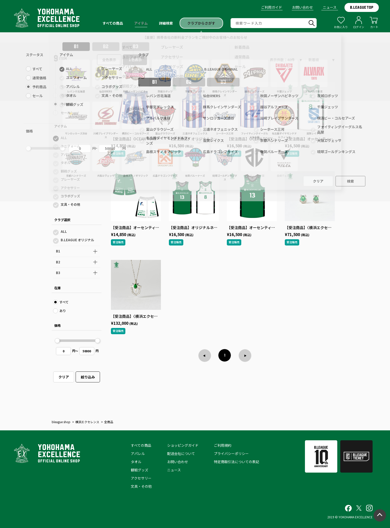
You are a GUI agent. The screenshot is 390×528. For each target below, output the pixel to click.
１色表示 (135, 59)
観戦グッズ (69, 171)
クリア (63, 376)
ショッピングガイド (182, 445)
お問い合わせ (302, 7)
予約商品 (67, 104)
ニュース (330, 7)
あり (62, 310)
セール (65, 112)
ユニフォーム (70, 146)
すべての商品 (141, 445)
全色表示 (109, 59)
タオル (65, 162)
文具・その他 (70, 204)
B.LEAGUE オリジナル (77, 240)
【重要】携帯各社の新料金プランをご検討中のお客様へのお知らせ (195, 37)
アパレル (67, 154)
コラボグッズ (70, 196)
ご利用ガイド (271, 7)
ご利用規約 (222, 445)
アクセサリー (70, 187)
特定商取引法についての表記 (236, 461)
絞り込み (88, 376)
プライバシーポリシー (231, 453)
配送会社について (181, 453)
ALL (64, 137)
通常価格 (67, 95)
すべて (65, 86)
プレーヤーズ (70, 179)
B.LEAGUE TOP (361, 7)
